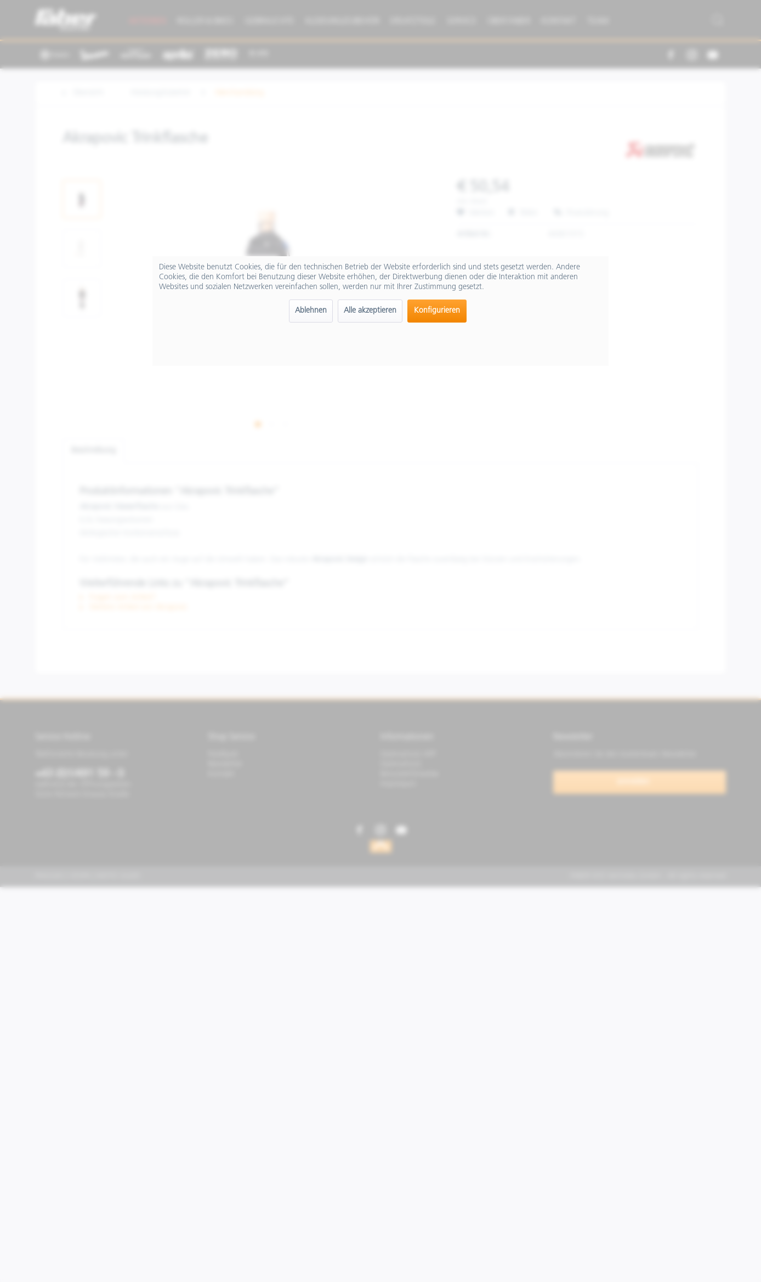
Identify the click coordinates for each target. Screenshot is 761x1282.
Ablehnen (311, 311)
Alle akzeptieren (370, 311)
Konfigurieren (437, 311)
